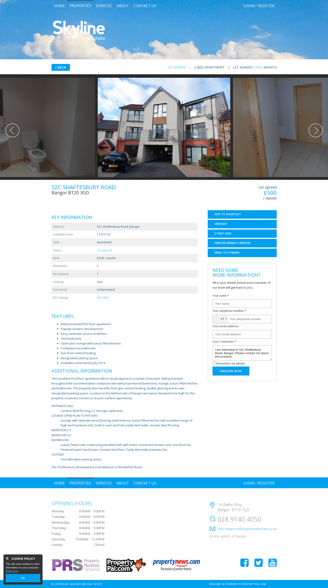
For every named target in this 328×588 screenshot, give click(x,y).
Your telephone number (229, 311)
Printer (232, 243)
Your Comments (224, 341)
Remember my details (230, 363)
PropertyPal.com (254, 584)
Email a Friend (227, 253)
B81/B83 (103, 297)
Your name (221, 295)
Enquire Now (231, 371)
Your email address (226, 326)
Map (221, 224)
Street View (223, 233)
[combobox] (220, 319)
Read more (12, 571)
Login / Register (258, 5)
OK (23, 578)
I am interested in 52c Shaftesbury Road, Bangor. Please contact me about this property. (242, 353)
